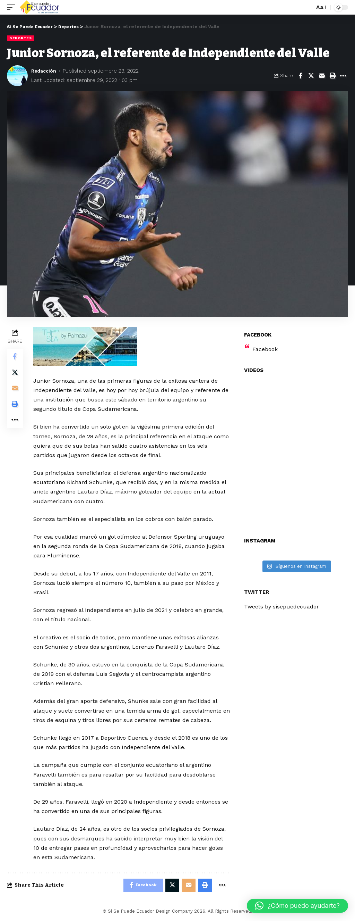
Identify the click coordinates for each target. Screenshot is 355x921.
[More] (343, 75)
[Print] (332, 75)
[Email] (322, 75)
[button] (297, 906)
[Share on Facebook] (300, 75)
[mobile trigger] (13, 7)
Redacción (45, 71)
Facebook (265, 349)
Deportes (20, 38)
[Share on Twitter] (311, 75)
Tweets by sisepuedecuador (281, 606)
